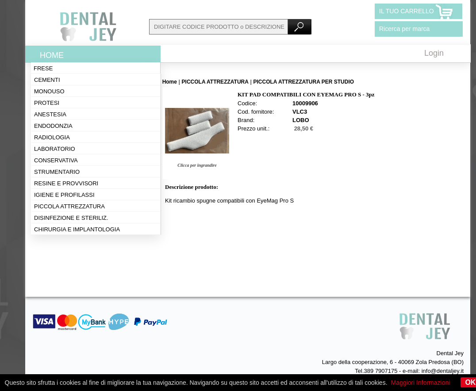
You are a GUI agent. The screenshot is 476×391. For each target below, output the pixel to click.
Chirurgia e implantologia (77, 229)
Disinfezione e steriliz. (71, 218)
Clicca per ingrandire (196, 165)
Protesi (46, 103)
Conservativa (56, 160)
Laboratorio (54, 149)
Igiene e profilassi (64, 195)
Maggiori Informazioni (420, 382)
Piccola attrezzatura (69, 206)
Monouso (49, 91)
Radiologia (52, 137)
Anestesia (50, 114)
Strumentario (57, 172)
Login (434, 53)
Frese (43, 68)
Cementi (47, 80)
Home (52, 55)
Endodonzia (53, 126)
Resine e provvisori (66, 183)
